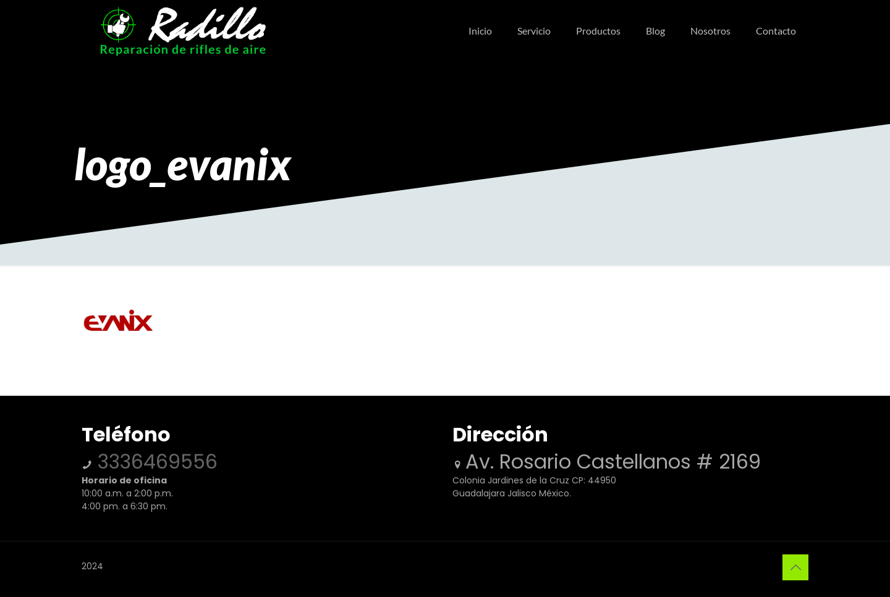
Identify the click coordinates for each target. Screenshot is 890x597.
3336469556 (155, 461)
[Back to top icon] (795, 567)
